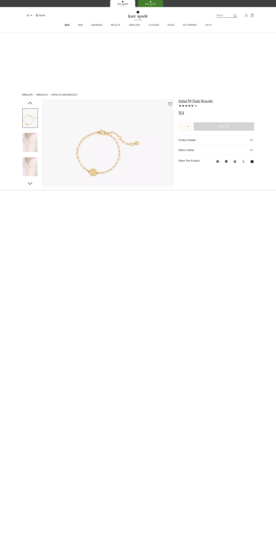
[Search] (221, 15)
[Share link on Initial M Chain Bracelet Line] (226, 104)
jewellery (27, 37)
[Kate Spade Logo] (138, 15)
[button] (30, 61)
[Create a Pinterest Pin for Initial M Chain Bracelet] (235, 104)
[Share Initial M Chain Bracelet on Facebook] (217, 104)
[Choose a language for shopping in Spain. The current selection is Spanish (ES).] (27, 15)
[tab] (122, 3)
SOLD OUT (224, 69)
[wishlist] (170, 47)
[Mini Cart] (252, 15)
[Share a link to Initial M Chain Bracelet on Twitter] (243, 104)
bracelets (42, 37)
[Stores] (40, 15)
